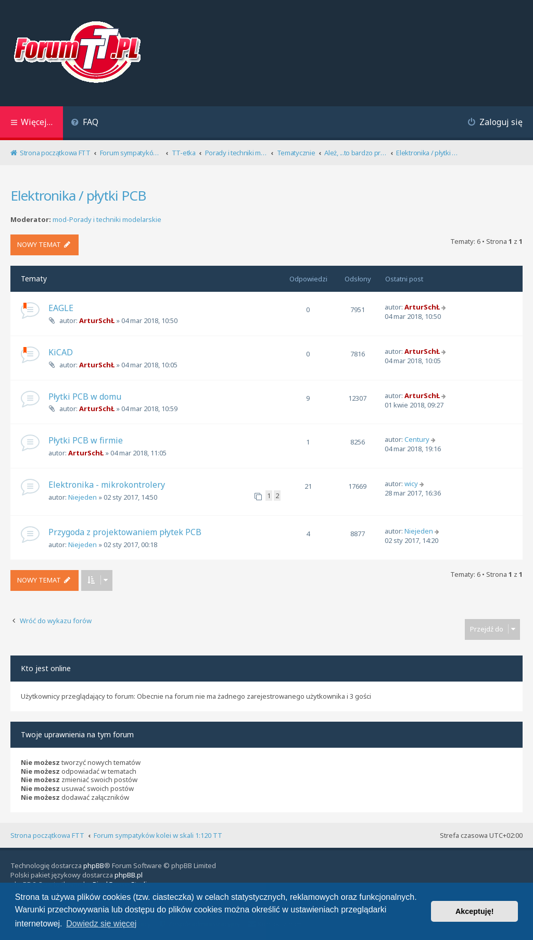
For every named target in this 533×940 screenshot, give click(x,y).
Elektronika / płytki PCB (78, 195)
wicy (411, 483)
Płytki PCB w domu (84, 396)
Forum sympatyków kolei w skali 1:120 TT (158, 835)
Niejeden (82, 497)
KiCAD (60, 352)
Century (416, 439)
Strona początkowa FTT (47, 835)
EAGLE (60, 308)
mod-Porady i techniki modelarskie (107, 219)
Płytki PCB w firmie (85, 440)
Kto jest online (46, 668)
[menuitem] (84, 123)
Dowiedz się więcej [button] (101, 923)
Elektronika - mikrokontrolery (106, 484)
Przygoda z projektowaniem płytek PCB (124, 532)
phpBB (93, 865)
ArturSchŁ (97, 320)
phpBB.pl (129, 875)
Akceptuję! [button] (474, 911)
